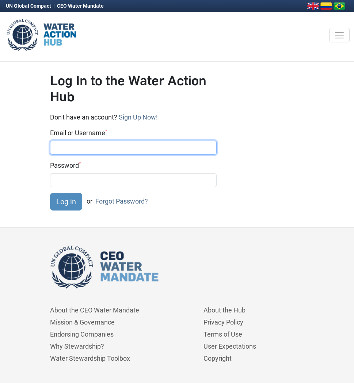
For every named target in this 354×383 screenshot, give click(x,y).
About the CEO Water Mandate (94, 310)
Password (65, 165)
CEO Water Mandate (80, 6)
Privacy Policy (223, 322)
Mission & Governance (82, 322)
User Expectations (229, 346)
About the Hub (224, 310)
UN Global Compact (29, 6)
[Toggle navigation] (339, 35)
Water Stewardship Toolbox (90, 358)
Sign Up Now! (138, 117)
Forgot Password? (121, 201)
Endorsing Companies (82, 334)
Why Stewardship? (77, 346)
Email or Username (78, 133)
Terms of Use (222, 334)
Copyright (217, 358)
